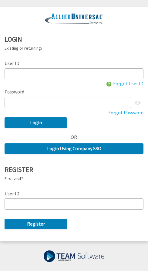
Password (14, 92)
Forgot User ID (124, 83)
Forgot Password (125, 112)
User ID (12, 63)
